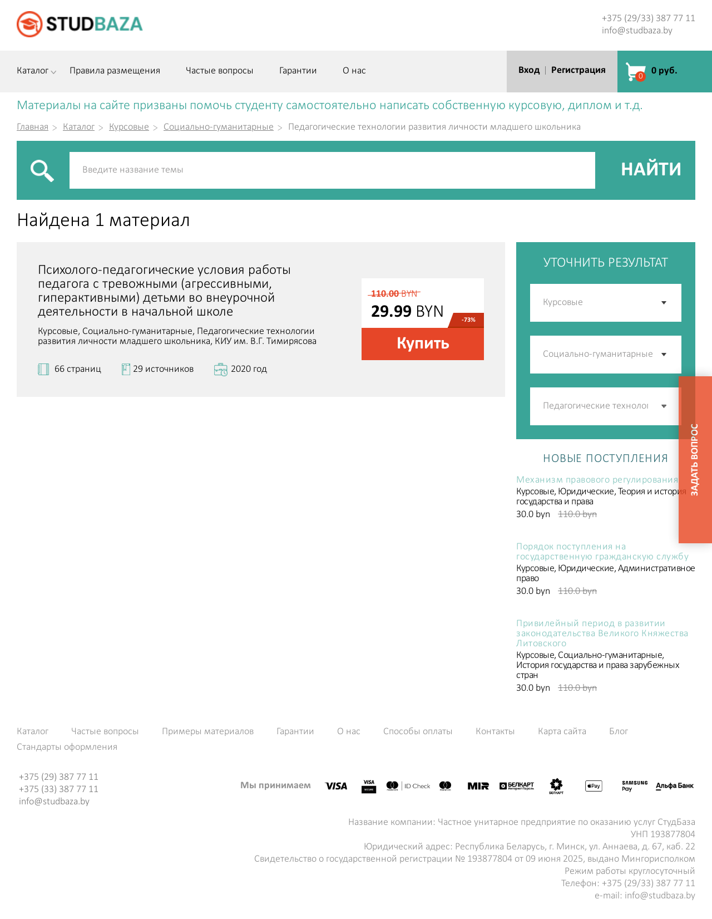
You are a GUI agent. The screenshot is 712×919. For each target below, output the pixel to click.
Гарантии (298, 71)
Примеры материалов (208, 732)
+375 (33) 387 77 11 (58, 789)
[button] (664, 406)
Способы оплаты (418, 732)
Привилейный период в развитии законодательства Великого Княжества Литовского (602, 634)
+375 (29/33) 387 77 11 (648, 18)
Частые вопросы (220, 71)
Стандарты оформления (67, 748)
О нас (354, 71)
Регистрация (578, 70)
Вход (529, 70)
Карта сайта (562, 732)
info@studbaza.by (637, 31)
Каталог (32, 71)
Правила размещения (115, 71)
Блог (618, 732)
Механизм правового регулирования (597, 480)
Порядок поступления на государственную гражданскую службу (602, 552)
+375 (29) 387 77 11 (58, 777)
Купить (423, 344)
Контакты (495, 732)
